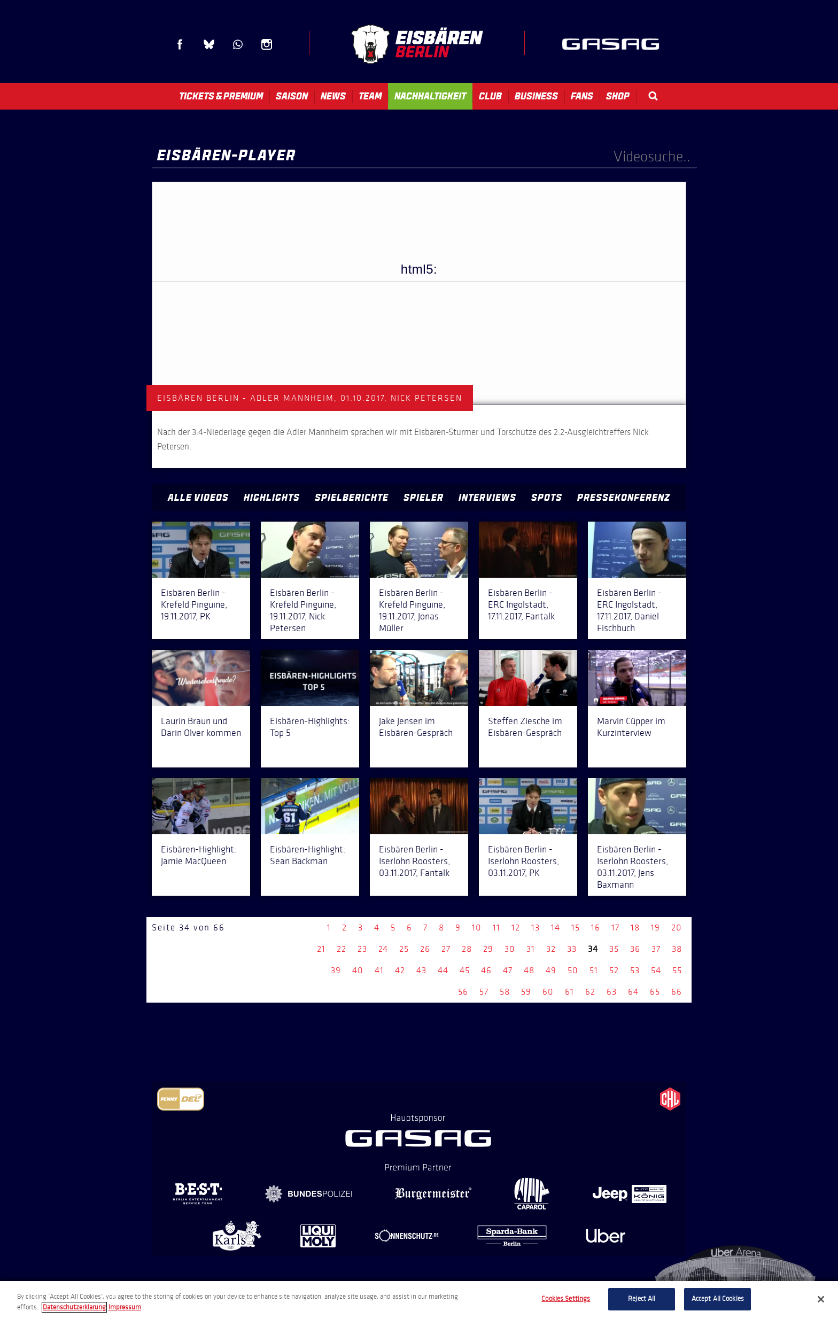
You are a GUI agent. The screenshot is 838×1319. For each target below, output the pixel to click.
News (333, 96)
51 (593, 970)
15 (575, 927)
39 (336, 970)
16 (595, 927)
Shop (618, 96)
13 (535, 927)
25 (404, 949)
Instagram (266, 44)
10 (477, 927)
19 (655, 927)
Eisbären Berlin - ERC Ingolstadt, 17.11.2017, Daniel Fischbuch (629, 610)
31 (530, 949)
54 (656, 970)
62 (590, 991)
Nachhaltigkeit (430, 96)
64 (633, 991)
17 (615, 927)
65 (655, 991)
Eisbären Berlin (416, 44)
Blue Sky (209, 44)
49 (551, 970)
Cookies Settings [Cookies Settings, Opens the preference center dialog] (565, 1298)
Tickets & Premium (221, 96)
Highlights (272, 497)
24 (383, 949)
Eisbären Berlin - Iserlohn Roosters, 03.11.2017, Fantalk (414, 861)
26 (425, 949)
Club (490, 96)
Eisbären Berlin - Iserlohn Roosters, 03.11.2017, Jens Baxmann (632, 866)
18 (635, 927)
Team (370, 96)
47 (508, 970)
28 (467, 949)
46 (486, 970)
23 (362, 949)
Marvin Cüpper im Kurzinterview (631, 727)
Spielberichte (352, 497)
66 (676, 991)
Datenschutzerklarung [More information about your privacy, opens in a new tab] (74, 1307)
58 (505, 991)
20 (676, 927)
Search (653, 96)
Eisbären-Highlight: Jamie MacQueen (198, 855)
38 (677, 949)
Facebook (180, 44)
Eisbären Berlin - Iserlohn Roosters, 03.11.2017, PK (523, 861)
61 (569, 991)
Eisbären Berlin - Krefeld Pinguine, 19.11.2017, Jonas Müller (412, 610)
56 (463, 991)
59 (526, 991)
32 (551, 949)
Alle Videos (198, 497)
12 (515, 927)
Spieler (424, 497)
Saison (292, 96)
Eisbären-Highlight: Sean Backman (307, 855)
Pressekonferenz (623, 497)
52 (614, 970)
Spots (546, 497)
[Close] (821, 1299)
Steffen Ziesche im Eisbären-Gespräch (525, 727)
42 (400, 970)
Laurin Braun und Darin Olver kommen (201, 727)
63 (612, 991)
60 (548, 991)
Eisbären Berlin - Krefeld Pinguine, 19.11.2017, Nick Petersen (303, 610)
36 (635, 949)
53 (635, 970)
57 (483, 991)
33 (572, 949)
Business (536, 96)
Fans (582, 96)
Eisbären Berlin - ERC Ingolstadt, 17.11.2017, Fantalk (521, 604)
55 (677, 970)
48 (529, 970)
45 (465, 970)
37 (656, 949)
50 (573, 970)
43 (421, 970)
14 (555, 927)
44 (443, 970)
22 (341, 949)
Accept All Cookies (718, 1298)
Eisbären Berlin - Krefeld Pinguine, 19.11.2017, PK (194, 604)
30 (510, 949)
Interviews (487, 497)
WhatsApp (237, 44)
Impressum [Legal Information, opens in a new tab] (124, 1307)
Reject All (641, 1298)
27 (446, 949)
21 (321, 949)
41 (379, 970)
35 (614, 949)
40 (357, 970)
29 (488, 949)
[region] (419, 1300)
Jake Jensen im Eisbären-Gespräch (416, 727)
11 (496, 927)
